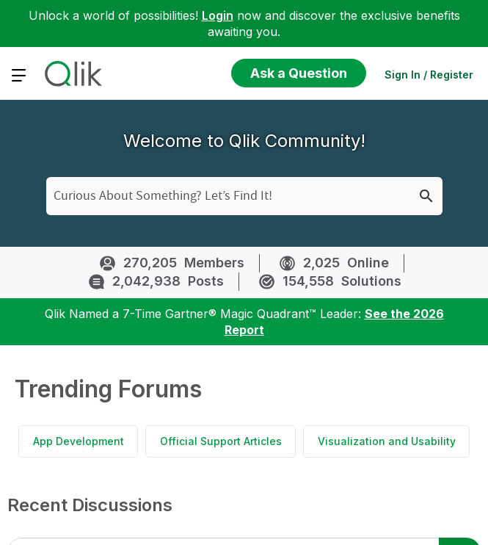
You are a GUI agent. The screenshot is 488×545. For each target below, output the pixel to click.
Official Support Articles (221, 441)
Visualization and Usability (387, 441)
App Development (78, 441)
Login (217, 15)
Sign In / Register (429, 74)
